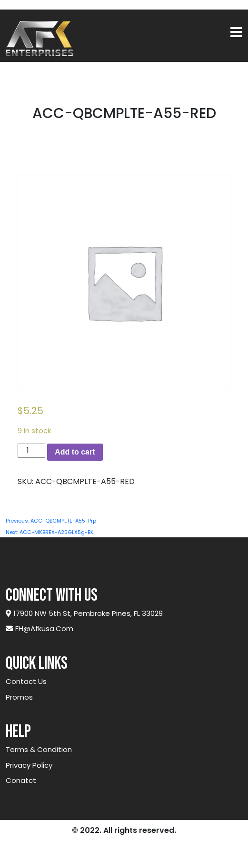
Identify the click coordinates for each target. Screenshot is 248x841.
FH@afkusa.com (39, 628)
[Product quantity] (31, 451)
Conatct (21, 780)
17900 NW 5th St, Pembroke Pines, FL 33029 (84, 613)
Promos (19, 697)
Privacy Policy (29, 765)
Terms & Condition (39, 749)
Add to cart (75, 452)
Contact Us (26, 681)
